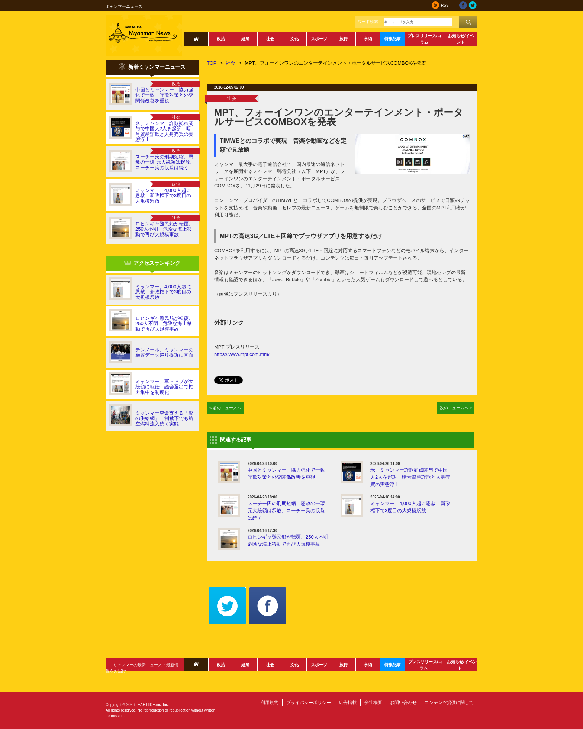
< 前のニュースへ (225, 407)
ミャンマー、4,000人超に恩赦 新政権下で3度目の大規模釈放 (163, 195)
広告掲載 (348, 702)
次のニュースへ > (456, 407)
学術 (368, 38)
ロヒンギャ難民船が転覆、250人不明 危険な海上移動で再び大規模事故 (164, 229)
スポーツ (319, 38)
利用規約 (269, 702)
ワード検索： (370, 21)
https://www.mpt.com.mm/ (242, 354)
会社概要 (373, 702)
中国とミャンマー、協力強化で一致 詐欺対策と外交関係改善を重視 (164, 95)
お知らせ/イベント (461, 38)
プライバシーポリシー (308, 702)
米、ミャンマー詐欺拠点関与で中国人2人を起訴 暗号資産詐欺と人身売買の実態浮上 (164, 131)
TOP (212, 63)
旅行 (343, 38)
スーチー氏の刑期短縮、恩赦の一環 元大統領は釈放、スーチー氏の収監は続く (165, 162)
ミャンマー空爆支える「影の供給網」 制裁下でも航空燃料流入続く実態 (164, 418)
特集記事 (392, 38)
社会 (270, 38)
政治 (221, 38)
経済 (245, 38)
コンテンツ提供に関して (449, 702)
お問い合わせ (403, 702)
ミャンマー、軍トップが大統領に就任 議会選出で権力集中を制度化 (164, 387)
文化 (294, 38)
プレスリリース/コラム (424, 38)
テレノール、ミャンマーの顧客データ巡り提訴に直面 (164, 352)
